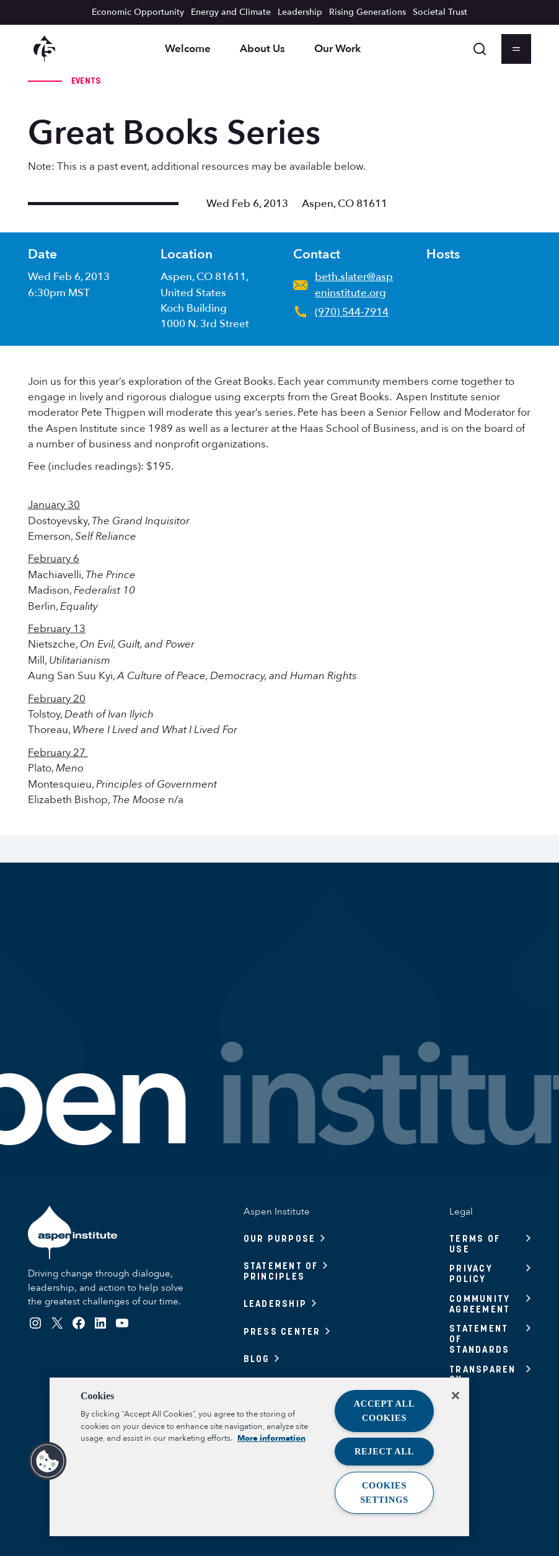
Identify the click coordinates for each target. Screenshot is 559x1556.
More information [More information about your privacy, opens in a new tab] (271, 1438)
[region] (259, 1457)
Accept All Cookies (384, 1411)
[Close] (455, 1395)
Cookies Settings (384, 1492)
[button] (48, 1461)
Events (86, 80)
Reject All (384, 1451)
